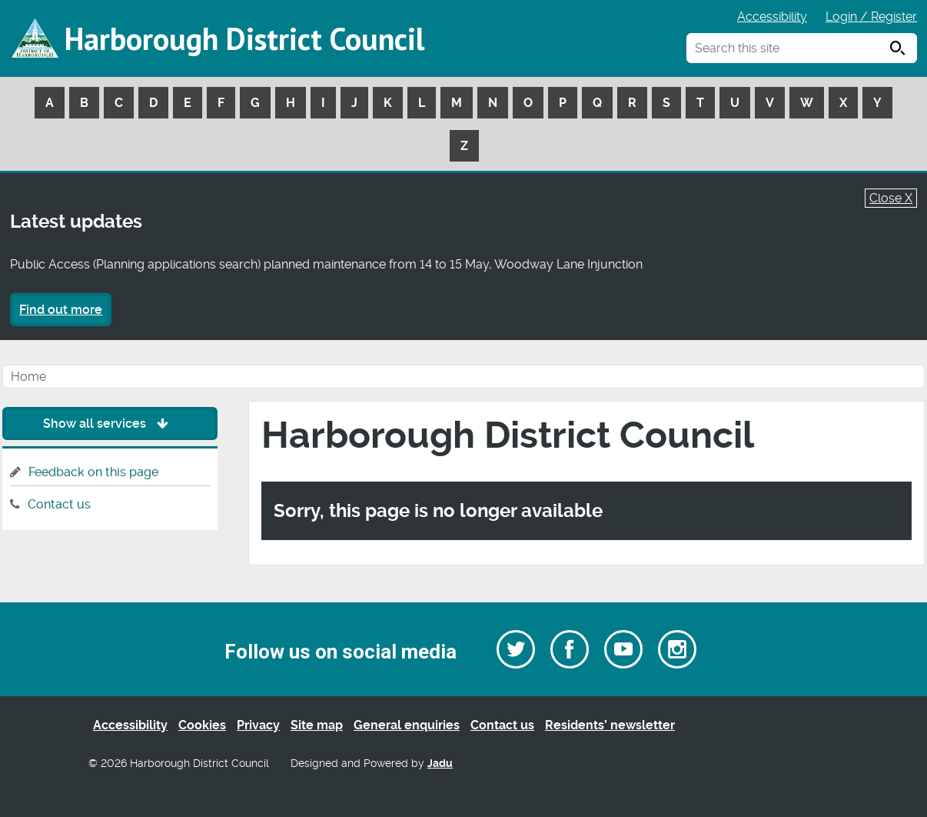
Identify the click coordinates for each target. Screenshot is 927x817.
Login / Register (871, 16)
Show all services (109, 423)
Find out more (60, 309)
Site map (317, 725)
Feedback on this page (93, 472)
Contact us (59, 504)
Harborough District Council (244, 38)
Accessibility (772, 16)
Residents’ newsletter (610, 725)
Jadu (440, 763)
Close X (890, 198)
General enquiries (407, 725)
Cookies (202, 725)
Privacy (258, 725)
